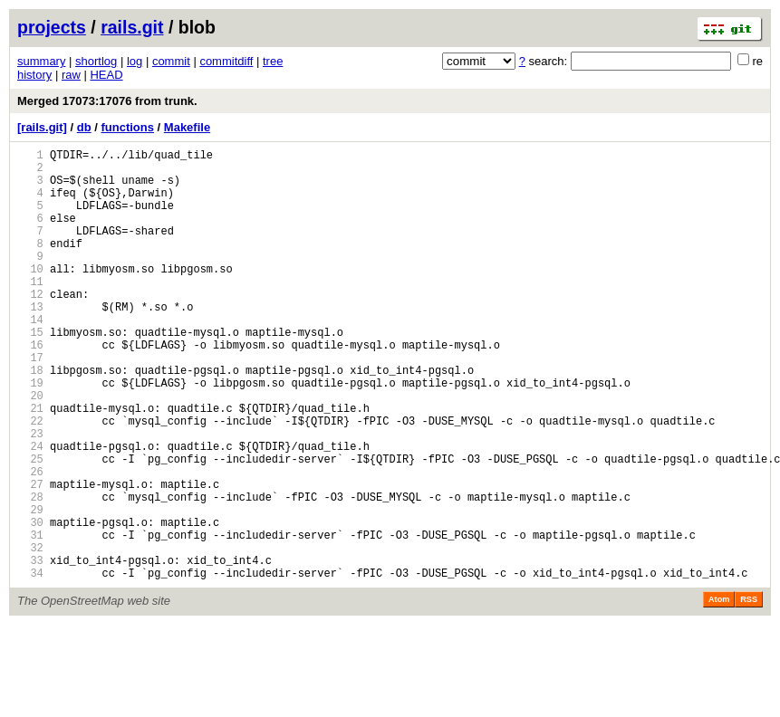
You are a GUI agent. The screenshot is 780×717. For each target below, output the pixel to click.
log (134, 61)
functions (127, 127)
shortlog (96, 61)
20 (30, 449)
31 (30, 618)
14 (30, 357)
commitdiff (226, 61)
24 (30, 511)
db (84, 127)
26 (30, 542)
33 (30, 649)
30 (30, 603)
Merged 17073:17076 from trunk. (107, 101)
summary (41, 61)
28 (30, 572)
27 (30, 557)
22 (30, 480)
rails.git (132, 27)
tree (273, 61)
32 (30, 634)
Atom (718, 691)
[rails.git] (42, 127)
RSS (748, 691)
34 (30, 665)
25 (30, 526)
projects (51, 27)
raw (71, 74)
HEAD (106, 74)
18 (30, 418)
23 (30, 495)
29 (30, 588)
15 (30, 372)
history (34, 74)
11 (30, 311)
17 (30, 403)
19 (30, 434)
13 (30, 341)
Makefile (187, 127)
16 (30, 388)
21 (30, 465)
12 (30, 326)
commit (171, 61)
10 (30, 295)
